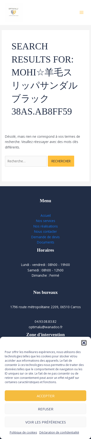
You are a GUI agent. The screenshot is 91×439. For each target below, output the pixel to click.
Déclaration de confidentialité (59, 432)
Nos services (45, 220)
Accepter (46, 395)
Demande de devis (45, 237)
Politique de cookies (23, 432)
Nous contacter (45, 231)
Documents (45, 242)
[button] (84, 342)
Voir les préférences (45, 422)
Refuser (45, 409)
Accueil (46, 215)
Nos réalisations (45, 226)
